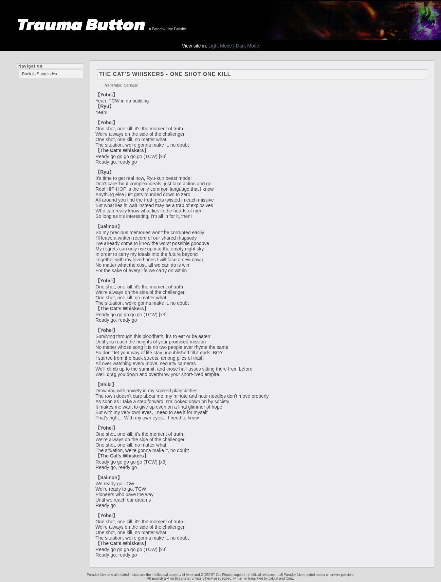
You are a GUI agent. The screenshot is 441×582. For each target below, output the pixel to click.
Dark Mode (247, 46)
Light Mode (220, 46)
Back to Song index (39, 74)
